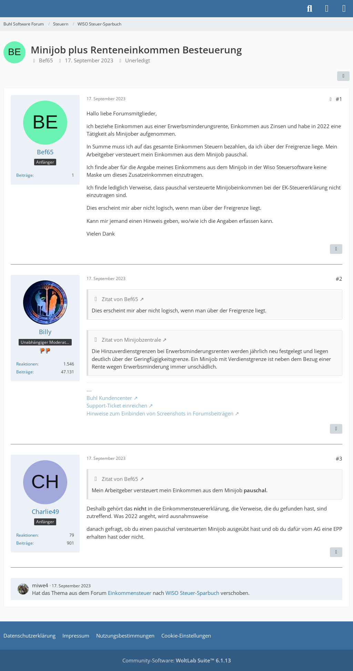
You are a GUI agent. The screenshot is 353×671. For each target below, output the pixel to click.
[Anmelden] (327, 8)
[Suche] (309, 9)
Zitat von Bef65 (120, 299)
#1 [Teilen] (339, 98)
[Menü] (344, 9)
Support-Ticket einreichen (117, 405)
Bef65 (46, 60)
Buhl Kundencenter (109, 397)
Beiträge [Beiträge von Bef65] (24, 175)
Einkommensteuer (129, 592)
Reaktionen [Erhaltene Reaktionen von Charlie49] (27, 535)
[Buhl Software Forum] (3, 9)
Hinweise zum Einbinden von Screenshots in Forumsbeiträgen (160, 413)
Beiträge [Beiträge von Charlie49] (24, 543)
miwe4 (40, 585)
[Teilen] (343, 76)
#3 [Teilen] (339, 458)
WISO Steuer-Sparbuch (192, 592)
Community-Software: (176, 660)
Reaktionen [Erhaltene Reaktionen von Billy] (27, 364)
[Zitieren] (336, 249)
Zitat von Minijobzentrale (131, 339)
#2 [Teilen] (339, 278)
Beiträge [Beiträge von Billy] (24, 372)
